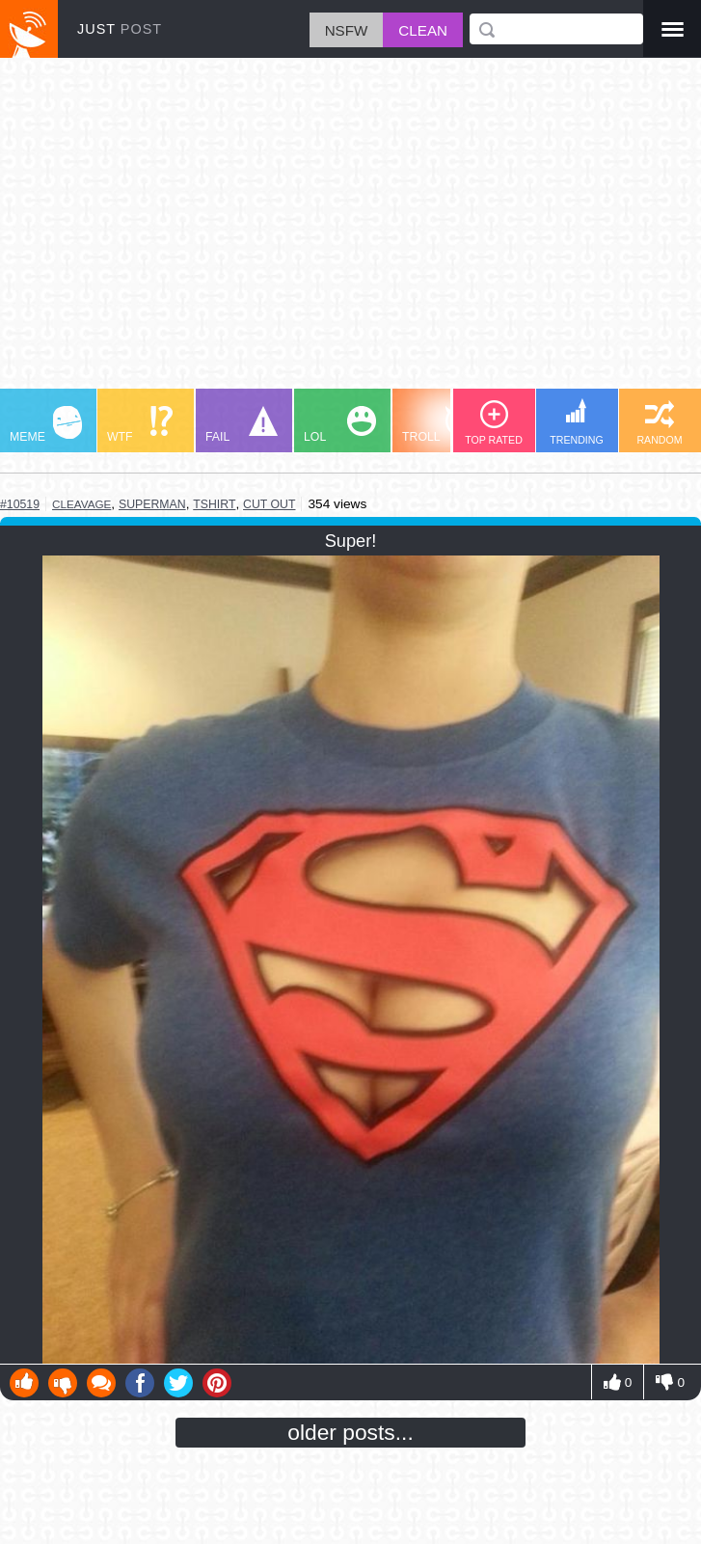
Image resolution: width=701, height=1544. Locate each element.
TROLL (438, 425)
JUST (119, 29)
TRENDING (577, 422)
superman (152, 504)
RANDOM (659, 423)
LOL (340, 425)
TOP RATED (494, 423)
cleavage (81, 504)
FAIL (241, 425)
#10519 (20, 504)
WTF (140, 425)
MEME (46, 425)
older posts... (350, 1432)
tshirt (214, 504)
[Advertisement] (350, 232)
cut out (269, 504)
